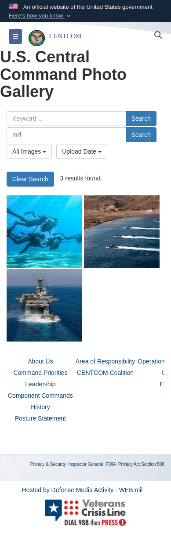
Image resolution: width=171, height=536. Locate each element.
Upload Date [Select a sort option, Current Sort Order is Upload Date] (82, 151)
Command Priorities (40, 372)
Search (141, 118)
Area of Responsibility (105, 361)
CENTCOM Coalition (105, 372)
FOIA (111, 464)
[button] (41, 15)
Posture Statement (40, 418)
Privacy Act (129, 464)
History (40, 406)
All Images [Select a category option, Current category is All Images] (29, 151)
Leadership (40, 384)
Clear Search (30, 179)
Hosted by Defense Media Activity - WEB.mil (82, 489)
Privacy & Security (48, 464)
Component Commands (40, 395)
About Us (40, 361)
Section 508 (152, 464)
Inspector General (86, 464)
